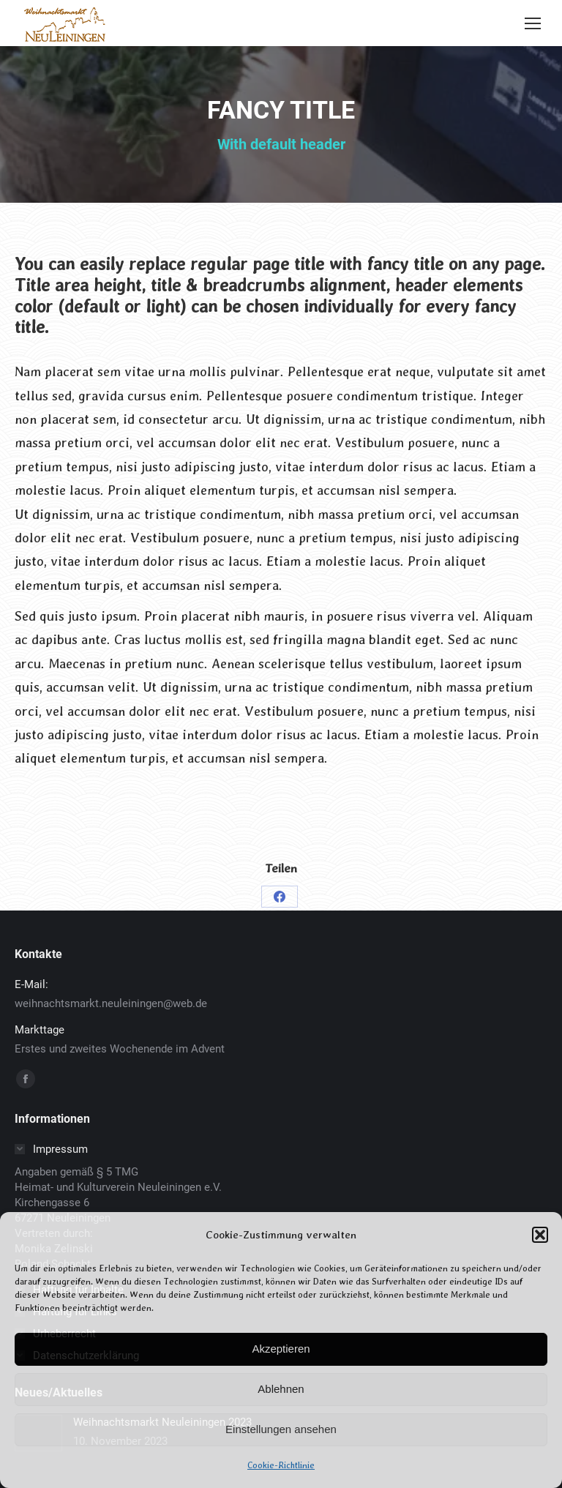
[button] (540, 1234)
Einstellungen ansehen (281, 1429)
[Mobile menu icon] (532, 23)
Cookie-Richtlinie (281, 1465)
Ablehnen (281, 1389)
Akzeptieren (281, 1348)
